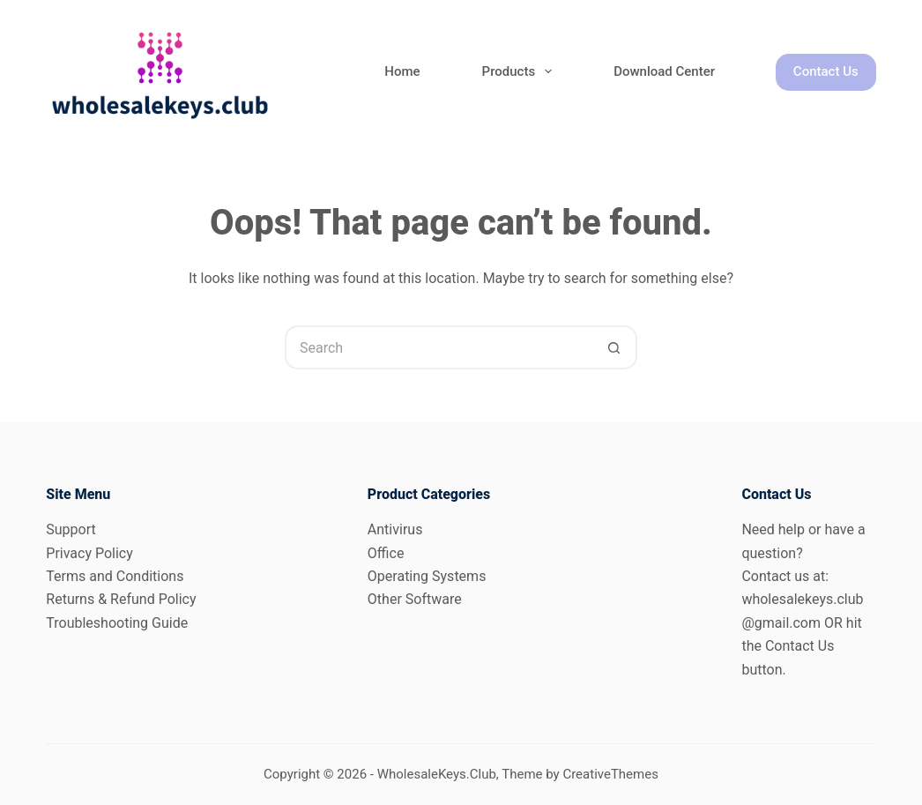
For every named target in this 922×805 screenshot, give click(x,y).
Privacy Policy (89, 553)
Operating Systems (427, 576)
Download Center (664, 71)
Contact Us (826, 71)
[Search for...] (439, 347)
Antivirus (395, 529)
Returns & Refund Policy (121, 599)
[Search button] (615, 347)
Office (386, 553)
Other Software (415, 599)
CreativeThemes (610, 774)
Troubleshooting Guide (117, 623)
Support (70, 529)
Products (521, 71)
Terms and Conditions (114, 576)
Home (402, 71)
